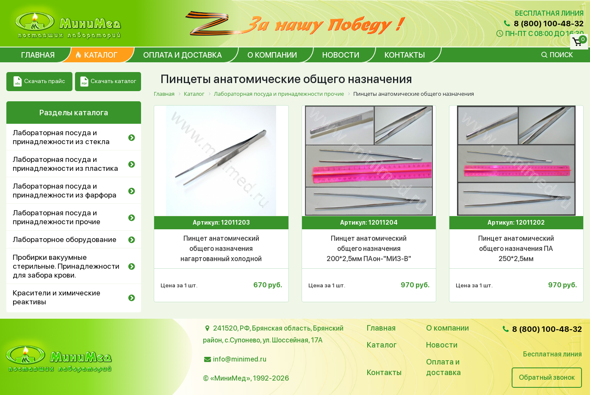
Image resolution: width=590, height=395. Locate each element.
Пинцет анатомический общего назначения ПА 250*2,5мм (516, 248)
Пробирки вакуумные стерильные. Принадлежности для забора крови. (66, 266)
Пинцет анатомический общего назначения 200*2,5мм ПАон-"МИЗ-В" (369, 248)
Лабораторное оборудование (64, 239)
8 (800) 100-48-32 (543, 23)
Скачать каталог (108, 81)
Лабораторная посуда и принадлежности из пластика (65, 163)
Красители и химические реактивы (56, 297)
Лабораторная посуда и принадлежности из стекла (61, 137)
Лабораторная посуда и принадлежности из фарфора (64, 190)
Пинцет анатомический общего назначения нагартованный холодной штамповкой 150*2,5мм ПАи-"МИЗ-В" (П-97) (221, 249)
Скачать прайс (39, 81)
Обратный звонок (547, 377)
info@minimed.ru (239, 359)
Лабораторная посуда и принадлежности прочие (56, 217)
